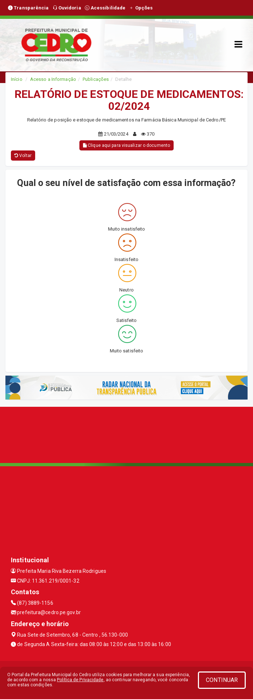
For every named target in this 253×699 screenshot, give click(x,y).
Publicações (96, 79)
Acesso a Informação (53, 79)
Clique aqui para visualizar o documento (126, 145)
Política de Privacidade (80, 679)
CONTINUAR (222, 680)
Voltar (23, 155)
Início (16, 79)
